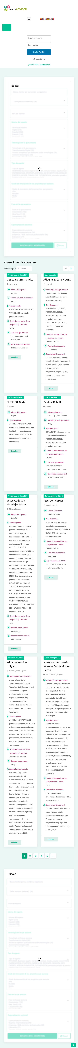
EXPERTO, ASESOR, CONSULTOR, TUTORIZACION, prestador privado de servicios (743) (38, 175)
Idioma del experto (19, 122)
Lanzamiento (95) (38, 216)
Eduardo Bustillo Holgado (17, 664)
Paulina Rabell (52, 402)
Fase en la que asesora (21, 204)
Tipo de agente (17, 163)
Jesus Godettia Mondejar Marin (16, 502)
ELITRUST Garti (16, 402)
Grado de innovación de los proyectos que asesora (32, 184)
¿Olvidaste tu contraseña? (39, 65)
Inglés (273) (38, 130)
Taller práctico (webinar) (54, 496)
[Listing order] (24, 268)
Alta (38, 191)
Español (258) (38, 132)
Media (38, 196)
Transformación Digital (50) (38, 150)
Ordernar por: (10, 268)
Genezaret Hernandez (20, 279)
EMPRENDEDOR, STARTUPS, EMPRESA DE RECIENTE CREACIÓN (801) (38, 173)
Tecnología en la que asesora (23, 143)
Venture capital (50, 275)
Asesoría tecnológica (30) (38, 155)
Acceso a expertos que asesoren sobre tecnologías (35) (38, 153)
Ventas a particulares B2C (17, 275)
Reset (60, 245)
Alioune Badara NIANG (57, 279)
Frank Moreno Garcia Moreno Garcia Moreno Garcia (57, 666)
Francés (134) (38, 134)
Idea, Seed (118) (38, 214)
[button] (29, 19)
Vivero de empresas (15, 397)
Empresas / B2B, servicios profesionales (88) (38, 235)
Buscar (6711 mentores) (32, 245)
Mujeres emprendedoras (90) (38, 232)
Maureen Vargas (53, 500)
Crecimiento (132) (38, 212)
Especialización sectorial (21, 225)
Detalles (14, 357)
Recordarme (39, 59)
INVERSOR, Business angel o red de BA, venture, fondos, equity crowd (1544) (38, 171)
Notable (38, 194)
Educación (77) (38, 237)
